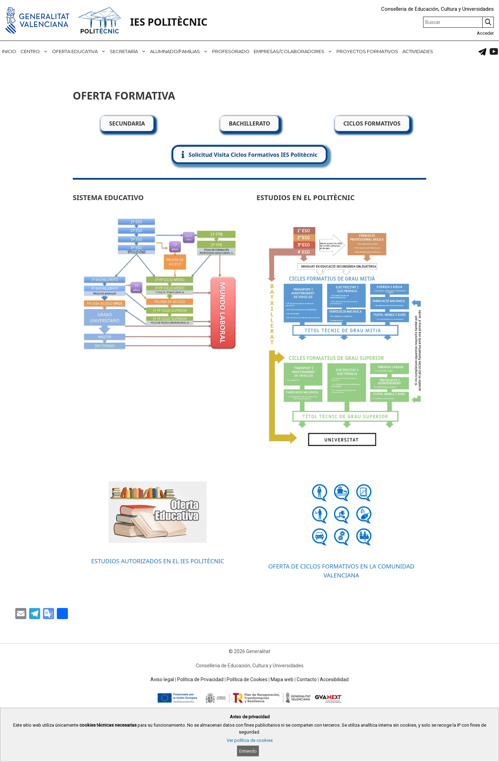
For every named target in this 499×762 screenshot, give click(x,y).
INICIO (9, 51)
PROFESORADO (231, 51)
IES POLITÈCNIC (168, 21)
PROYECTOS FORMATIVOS (367, 51)
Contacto (307, 679)
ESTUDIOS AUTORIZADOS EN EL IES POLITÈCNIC (157, 561)
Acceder (485, 33)
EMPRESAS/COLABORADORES (294, 51)
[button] (249, 154)
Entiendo (248, 751)
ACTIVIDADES (417, 51)
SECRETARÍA (129, 51)
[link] (482, 51)
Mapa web (282, 679)
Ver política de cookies (250, 740)
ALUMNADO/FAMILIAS (180, 51)
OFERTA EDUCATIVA (80, 51)
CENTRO (35, 51)
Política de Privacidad (200, 679)
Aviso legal (162, 679)
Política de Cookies (247, 679)
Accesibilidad (334, 679)
